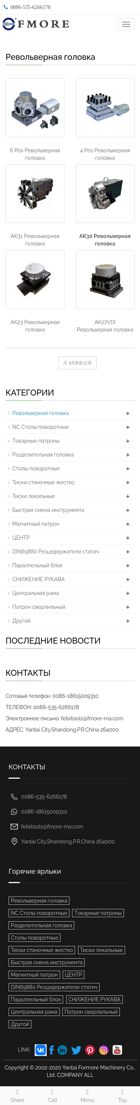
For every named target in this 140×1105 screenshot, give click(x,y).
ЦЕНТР (20, 538)
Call (52, 1095)
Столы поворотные (36, 468)
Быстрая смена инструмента (48, 510)
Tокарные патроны (36, 441)
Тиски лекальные (33, 496)
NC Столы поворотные (40, 427)
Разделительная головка (43, 455)
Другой (21, 621)
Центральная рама (35, 593)
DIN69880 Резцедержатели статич (55, 552)
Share (17, 1095)
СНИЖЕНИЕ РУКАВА (38, 579)
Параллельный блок (37, 565)
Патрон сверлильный (38, 607)
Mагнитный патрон (35, 524)
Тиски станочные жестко (43, 482)
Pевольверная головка (40, 413)
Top (122, 1095)
